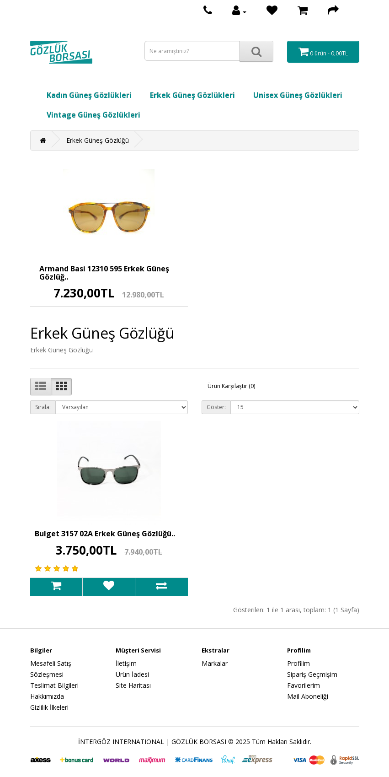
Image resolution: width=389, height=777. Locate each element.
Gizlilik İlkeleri (49, 707)
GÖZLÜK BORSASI (198, 741)
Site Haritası (133, 685)
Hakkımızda (47, 696)
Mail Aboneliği (307, 696)
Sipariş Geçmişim (312, 674)
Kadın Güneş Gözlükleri (89, 95)
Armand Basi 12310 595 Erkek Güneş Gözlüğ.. (104, 273)
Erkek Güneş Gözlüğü (97, 140)
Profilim (298, 663)
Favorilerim (303, 685)
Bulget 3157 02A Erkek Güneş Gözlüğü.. (105, 534)
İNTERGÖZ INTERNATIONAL (121, 741)
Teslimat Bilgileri (54, 685)
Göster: (216, 407)
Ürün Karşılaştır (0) (231, 386)
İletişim (126, 663)
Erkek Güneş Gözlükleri (192, 95)
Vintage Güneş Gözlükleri (93, 115)
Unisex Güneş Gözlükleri (297, 95)
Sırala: (43, 407)
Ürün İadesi (132, 674)
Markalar (215, 663)
